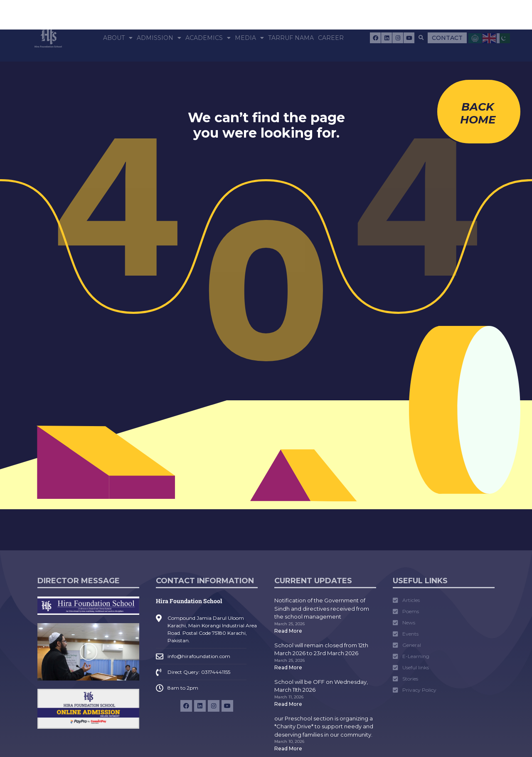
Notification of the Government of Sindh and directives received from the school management (321, 608)
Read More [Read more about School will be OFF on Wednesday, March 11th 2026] (288, 704)
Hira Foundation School (189, 601)
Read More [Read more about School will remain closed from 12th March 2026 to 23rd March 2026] (288, 667)
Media (249, 38)
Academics (208, 38)
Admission (159, 38)
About (118, 38)
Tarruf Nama (291, 38)
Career (331, 38)
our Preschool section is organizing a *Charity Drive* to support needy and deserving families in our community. (323, 726)
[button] (421, 38)
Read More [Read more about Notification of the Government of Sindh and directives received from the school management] (288, 631)
